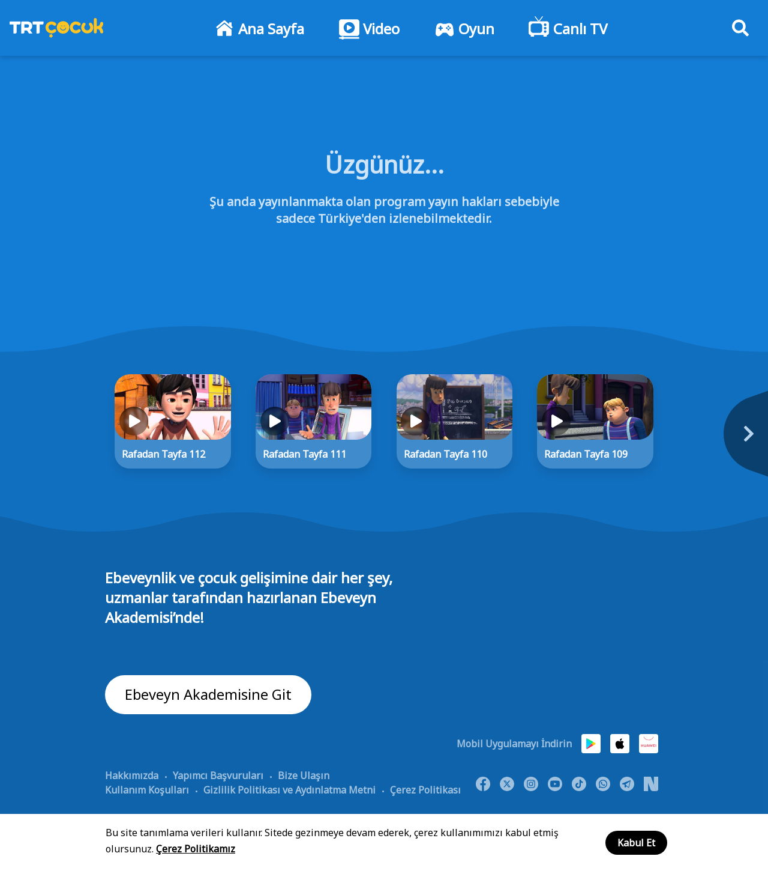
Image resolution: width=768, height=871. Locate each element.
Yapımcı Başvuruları (218, 775)
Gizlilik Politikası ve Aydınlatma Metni (289, 790)
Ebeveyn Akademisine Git (208, 695)
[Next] (693, 440)
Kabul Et (636, 842)
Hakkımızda (131, 775)
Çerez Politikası (425, 790)
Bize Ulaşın (303, 775)
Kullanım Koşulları (147, 790)
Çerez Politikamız (195, 848)
